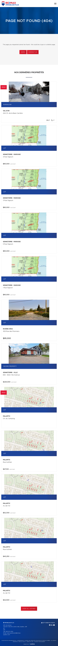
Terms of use (30, 641)
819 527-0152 (9, 631)
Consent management (39, 641)
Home (23, 52)
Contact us (33, 52)
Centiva (32, 644)
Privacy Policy (22, 641)
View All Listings (29, 608)
